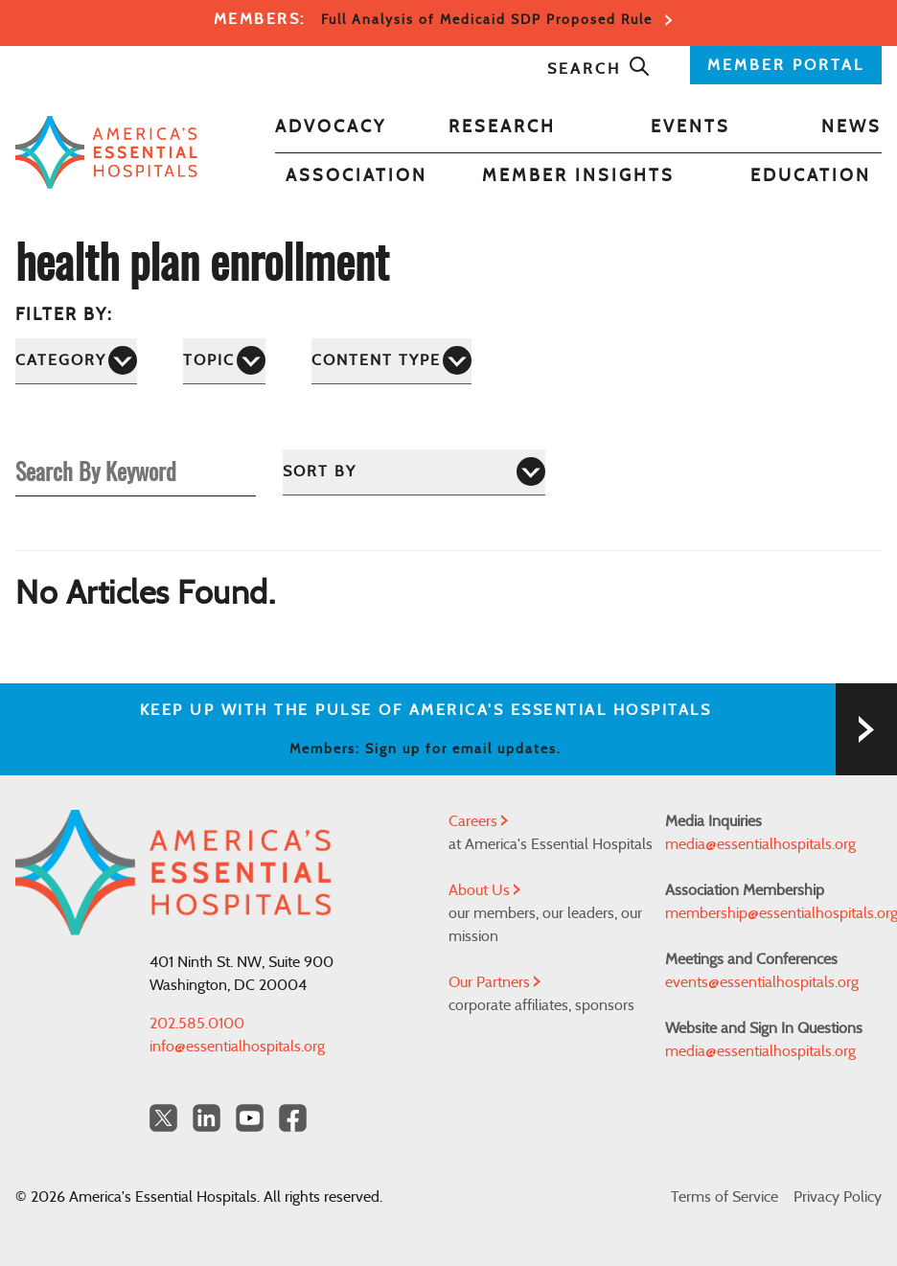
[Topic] (224, 360)
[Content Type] (391, 360)
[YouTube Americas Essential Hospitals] (250, 1118)
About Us (484, 890)
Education (810, 176)
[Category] (76, 360)
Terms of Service (724, 1197)
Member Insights (578, 176)
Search (599, 69)
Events (690, 127)
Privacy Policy (838, 1197)
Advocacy (330, 127)
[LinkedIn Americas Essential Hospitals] (206, 1118)
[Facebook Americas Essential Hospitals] (293, 1118)
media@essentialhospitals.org (760, 844)
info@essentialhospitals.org (237, 1046)
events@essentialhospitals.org (762, 982)
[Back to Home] (106, 152)
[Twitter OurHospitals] (163, 1118)
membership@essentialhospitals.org (773, 913)
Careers (478, 821)
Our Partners (494, 982)
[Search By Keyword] (135, 471)
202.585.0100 (197, 1023)
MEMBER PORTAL (785, 65)
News (851, 127)
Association (356, 176)
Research (502, 127)
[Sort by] (414, 472)
